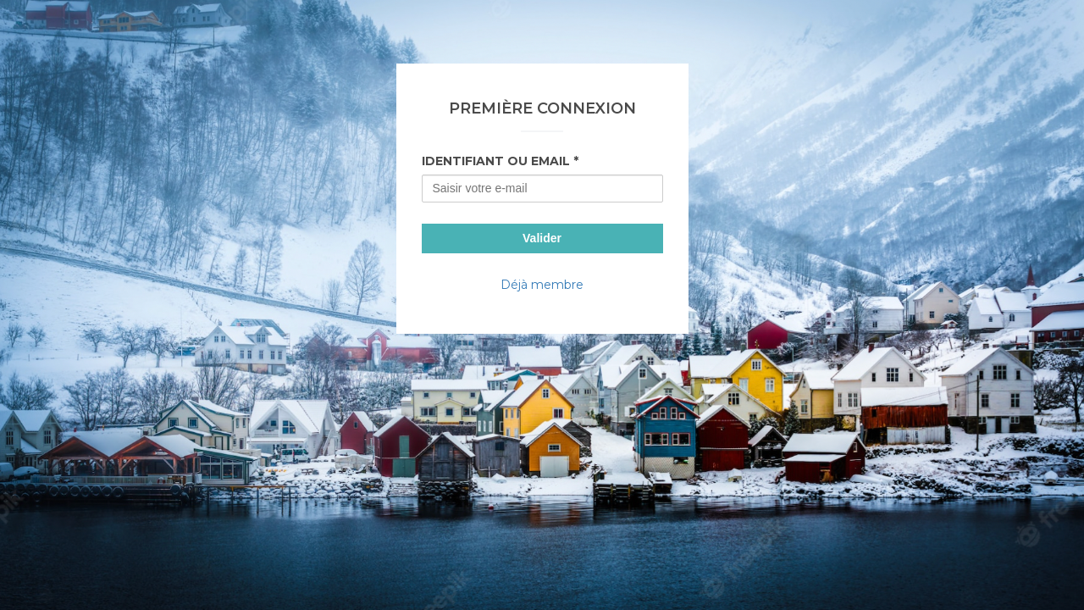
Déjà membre (542, 284)
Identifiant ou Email (496, 161)
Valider (542, 238)
